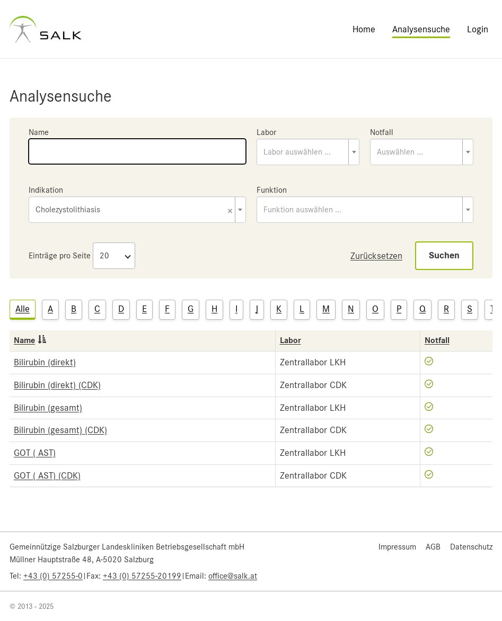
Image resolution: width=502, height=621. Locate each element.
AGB (433, 547)
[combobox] (308, 152)
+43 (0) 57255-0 (53, 576)
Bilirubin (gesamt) (48, 407)
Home (364, 29)
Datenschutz (471, 547)
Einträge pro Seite (60, 255)
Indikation (46, 190)
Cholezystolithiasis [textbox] (134, 210)
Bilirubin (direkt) (45, 362)
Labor (266, 132)
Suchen (444, 255)
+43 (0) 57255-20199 (142, 576)
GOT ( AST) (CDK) (47, 475)
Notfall (381, 132)
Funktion (272, 190)
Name (39, 132)
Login (477, 29)
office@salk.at (232, 576)
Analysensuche (421, 29)
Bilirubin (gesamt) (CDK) (60, 430)
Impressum (397, 547)
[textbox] (308, 152)
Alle (22, 308)
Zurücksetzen (376, 255)
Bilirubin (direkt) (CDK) (57, 385)
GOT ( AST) (35, 452)
